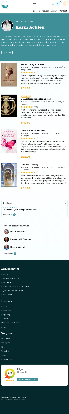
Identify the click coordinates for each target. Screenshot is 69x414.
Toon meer (7, 52)
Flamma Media (19, 400)
